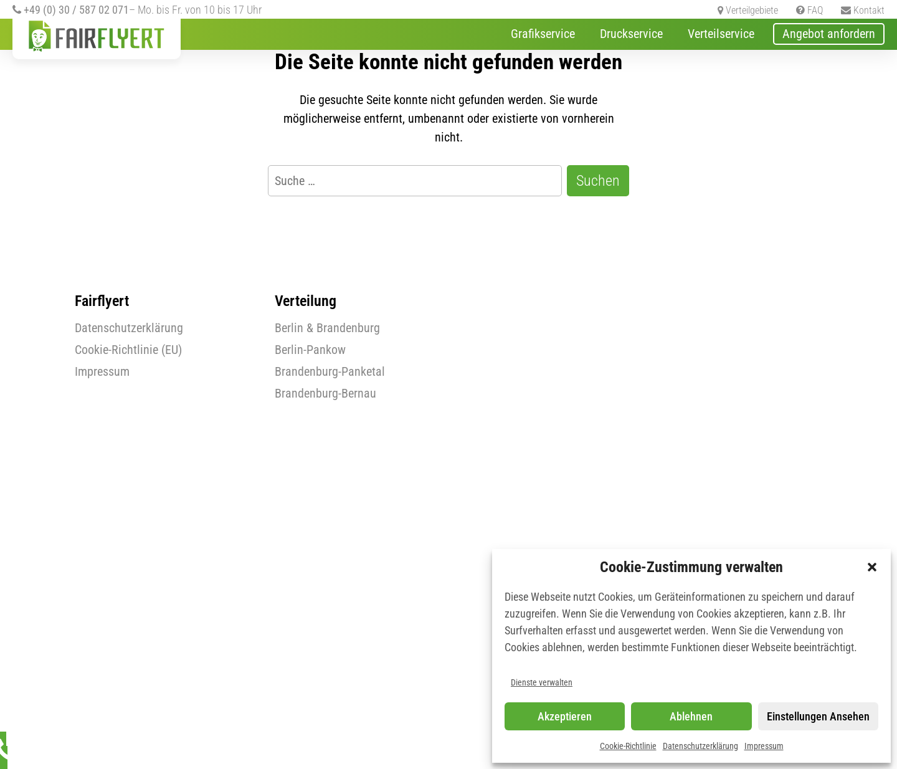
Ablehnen (691, 716)
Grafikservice (543, 33)
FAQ (809, 10)
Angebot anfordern (828, 33)
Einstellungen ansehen (818, 716)
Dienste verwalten (541, 682)
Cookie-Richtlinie (628, 746)
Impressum (764, 746)
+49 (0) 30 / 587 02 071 (70, 9)
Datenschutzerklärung (700, 746)
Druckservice (631, 33)
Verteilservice (721, 33)
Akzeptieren (565, 716)
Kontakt (863, 10)
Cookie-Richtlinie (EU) (128, 349)
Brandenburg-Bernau (325, 393)
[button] (872, 567)
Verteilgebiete (748, 10)
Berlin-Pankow (310, 349)
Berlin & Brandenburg (327, 327)
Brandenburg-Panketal (330, 371)
